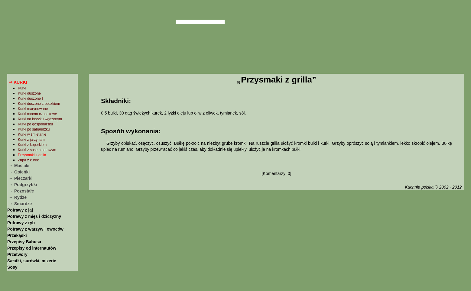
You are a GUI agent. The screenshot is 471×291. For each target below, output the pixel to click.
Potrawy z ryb (21, 222)
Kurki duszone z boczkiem (39, 104)
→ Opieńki (19, 172)
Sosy (12, 267)
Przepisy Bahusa (24, 241)
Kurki (22, 88)
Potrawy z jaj (20, 210)
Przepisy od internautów (31, 248)
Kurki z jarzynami (31, 139)
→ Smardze (20, 203)
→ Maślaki (19, 165)
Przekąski (17, 235)
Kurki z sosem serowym (37, 150)
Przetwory (17, 254)
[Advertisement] (276, 239)
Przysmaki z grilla (32, 155)
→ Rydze (18, 197)
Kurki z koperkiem (32, 145)
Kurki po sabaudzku (34, 129)
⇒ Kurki (18, 82)
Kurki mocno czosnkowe (37, 114)
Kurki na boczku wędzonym (40, 119)
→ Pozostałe (21, 191)
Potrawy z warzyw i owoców (35, 229)
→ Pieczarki (21, 178)
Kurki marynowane (33, 109)
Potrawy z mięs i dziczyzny (34, 216)
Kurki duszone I (30, 98)
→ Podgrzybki (23, 184)
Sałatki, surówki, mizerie (31, 260)
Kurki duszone (29, 93)
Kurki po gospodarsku (35, 124)
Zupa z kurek (28, 160)
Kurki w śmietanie (32, 134)
